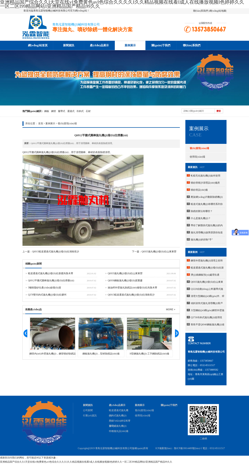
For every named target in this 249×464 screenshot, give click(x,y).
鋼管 (53, 111)
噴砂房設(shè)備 (199, 190)
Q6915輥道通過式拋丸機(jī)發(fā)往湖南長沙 (55, 251)
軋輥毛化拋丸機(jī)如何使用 (205, 175)
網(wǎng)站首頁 (37, 45)
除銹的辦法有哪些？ (202, 211)
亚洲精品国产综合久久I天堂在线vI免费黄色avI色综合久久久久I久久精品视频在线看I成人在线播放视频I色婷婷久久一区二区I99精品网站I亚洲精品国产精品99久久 (86, 462)
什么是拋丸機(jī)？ (201, 218)
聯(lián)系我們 (200, 11)
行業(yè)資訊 (90, 415)
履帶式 (61, 111)
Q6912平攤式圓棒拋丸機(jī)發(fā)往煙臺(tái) (51, 280)
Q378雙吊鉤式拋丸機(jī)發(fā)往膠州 (47, 294)
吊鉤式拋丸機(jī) (117, 415)
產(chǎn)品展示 (99, 45)
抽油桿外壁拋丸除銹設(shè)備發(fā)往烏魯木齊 (132, 287)
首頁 (40, 123)
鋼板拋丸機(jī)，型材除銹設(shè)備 (100, 353)
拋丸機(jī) (46, 152)
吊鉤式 (80, 111)
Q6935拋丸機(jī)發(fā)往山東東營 (159, 251)
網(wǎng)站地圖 (217, 11)
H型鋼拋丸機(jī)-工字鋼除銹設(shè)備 (149, 353)
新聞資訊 (68, 45)
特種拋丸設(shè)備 (118, 431)
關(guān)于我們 (160, 45)
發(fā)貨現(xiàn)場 (67, 123)
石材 (88, 111)
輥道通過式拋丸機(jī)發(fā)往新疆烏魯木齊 (50, 273)
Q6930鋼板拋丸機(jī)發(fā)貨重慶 (125, 280)
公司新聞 (88, 410)
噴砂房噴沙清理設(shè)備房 (205, 182)
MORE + (170, 309)
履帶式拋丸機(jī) (117, 426)
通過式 (71, 111)
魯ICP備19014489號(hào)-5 (188, 448)
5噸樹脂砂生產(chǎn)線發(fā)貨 (44, 287)
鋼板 (46, 111)
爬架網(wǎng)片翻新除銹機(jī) (207, 197)
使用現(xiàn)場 (197, 156)
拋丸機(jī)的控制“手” (202, 239)
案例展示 (130, 45)
